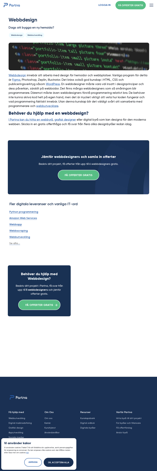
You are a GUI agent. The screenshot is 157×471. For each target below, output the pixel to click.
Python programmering (23, 211)
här (27, 453)
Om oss (48, 418)
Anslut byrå (122, 432)
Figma (16, 79)
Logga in (104, 5)
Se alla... (14, 243)
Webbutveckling (19, 236)
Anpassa (33, 462)
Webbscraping (18, 230)
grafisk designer (65, 119)
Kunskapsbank (87, 418)
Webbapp (15, 224)
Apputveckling (16, 432)
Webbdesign (17, 75)
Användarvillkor (51, 432)
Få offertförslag (124, 427)
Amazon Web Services (23, 218)
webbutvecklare (47, 106)
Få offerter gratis (130, 5)
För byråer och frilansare (128, 423)
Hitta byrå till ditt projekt (129, 418)
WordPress (53, 84)
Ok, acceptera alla (58, 463)
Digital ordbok (87, 423)
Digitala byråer (87, 427)
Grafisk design (16, 427)
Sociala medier (16, 437)
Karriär (47, 423)
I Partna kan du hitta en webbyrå (31, 119)
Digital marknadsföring (20, 423)
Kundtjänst (50, 427)
